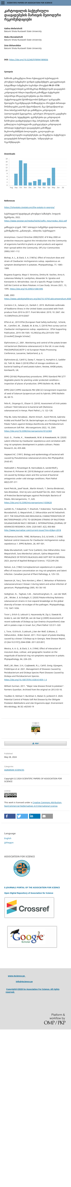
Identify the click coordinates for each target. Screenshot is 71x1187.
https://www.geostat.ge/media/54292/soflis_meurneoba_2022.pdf (35, 220)
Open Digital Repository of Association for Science (28, 893)
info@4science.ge (24, 981)
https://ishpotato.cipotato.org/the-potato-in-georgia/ (29, 207)
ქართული (8, 842)
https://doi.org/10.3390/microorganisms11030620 (28, 502)
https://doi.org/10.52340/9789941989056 (28, 59)
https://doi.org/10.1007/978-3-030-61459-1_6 (25, 679)
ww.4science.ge (18, 976)
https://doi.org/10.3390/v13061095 (26, 288)
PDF (37, 743)
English (7, 838)
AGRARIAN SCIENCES (14, 770)
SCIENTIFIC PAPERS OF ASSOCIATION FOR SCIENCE (29, 2)
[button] (10, 816)
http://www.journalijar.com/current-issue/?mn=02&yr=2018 (32, 530)
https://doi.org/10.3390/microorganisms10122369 (28, 431)
